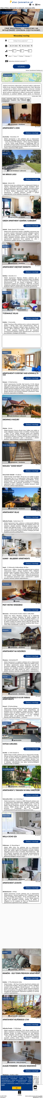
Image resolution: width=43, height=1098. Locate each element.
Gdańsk (5, 200)
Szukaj (21, 66)
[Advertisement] (21, 926)
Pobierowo (6, 816)
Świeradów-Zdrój (8, 769)
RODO (3, 1085)
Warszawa (6, 584)
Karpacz (5, 352)
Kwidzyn (5, 246)
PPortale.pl (2, 1097)
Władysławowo (8, 862)
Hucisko (5, 723)
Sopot (5, 538)
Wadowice (6, 1045)
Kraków (5, 292)
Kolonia (5, 153)
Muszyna (5, 630)
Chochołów (6, 107)
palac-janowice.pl (21, 2)
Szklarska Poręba (8, 491)
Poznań (5, 677)
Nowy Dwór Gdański (9, 445)
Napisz (40, 1097)
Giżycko (5, 399)
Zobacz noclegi (32, 133)
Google (30, 1077)
